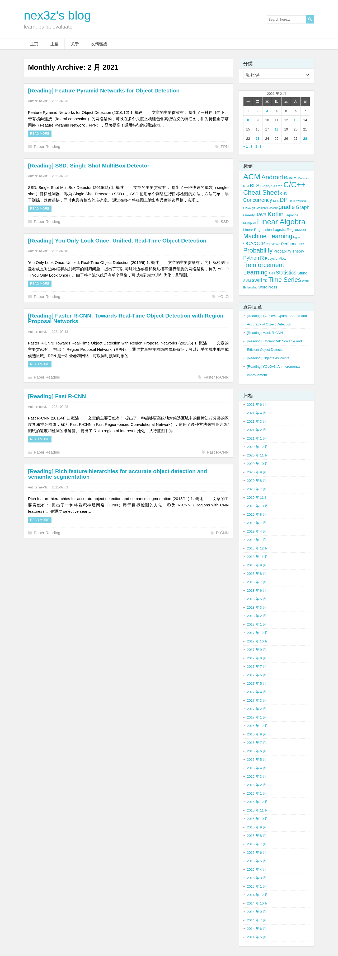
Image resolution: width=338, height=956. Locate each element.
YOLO (223, 296)
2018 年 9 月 (256, 565)
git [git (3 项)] (253, 207)
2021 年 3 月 (256, 421)
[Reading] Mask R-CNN (265, 333)
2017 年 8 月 (256, 658)
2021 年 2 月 (256, 430)
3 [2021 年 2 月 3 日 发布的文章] (267, 111)
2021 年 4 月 (256, 413)
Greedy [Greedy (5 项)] (249, 215)
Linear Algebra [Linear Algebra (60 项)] (281, 221)
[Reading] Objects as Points (268, 358)
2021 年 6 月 (256, 405)
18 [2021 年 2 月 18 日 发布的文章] (276, 129)
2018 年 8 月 (256, 574)
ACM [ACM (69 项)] (251, 176)
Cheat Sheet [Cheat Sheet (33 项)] (261, 192)
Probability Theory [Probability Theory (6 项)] (289, 251)
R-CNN (222, 532)
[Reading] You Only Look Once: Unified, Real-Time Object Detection (117, 240)
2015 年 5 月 (256, 861)
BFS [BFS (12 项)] (255, 185)
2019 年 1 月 (256, 540)
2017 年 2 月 (256, 709)
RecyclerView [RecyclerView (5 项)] (275, 258)
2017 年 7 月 (256, 667)
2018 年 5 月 (256, 599)
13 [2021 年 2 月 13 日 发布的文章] (295, 120)
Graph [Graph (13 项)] (302, 207)
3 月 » (260, 146)
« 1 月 (247, 146)
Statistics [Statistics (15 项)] (286, 273)
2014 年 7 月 (256, 920)
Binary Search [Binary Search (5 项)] (271, 186)
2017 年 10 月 (257, 641)
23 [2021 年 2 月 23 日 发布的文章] (257, 139)
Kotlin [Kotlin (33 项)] (275, 214)
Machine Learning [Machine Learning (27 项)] (267, 236)
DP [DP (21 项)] (284, 200)
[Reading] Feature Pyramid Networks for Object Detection (104, 90)
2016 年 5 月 (256, 760)
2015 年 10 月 (257, 819)
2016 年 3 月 (256, 776)
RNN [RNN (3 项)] (272, 273)
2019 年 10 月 (257, 506)
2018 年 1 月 (256, 624)
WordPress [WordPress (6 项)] (268, 287)
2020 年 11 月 (257, 455)
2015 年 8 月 (256, 836)
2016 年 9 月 (256, 734)
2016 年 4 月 (256, 768)
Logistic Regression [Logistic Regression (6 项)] (289, 229)
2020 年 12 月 (257, 447)
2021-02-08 (60, 407)
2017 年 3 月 (256, 700)
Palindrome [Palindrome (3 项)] (273, 244)
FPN (225, 146)
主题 (54, 44)
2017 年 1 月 (256, 717)
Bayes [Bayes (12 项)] (290, 177)
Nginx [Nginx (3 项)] (296, 237)
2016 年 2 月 (256, 785)
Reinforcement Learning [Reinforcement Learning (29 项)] (263, 268)
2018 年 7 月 (256, 582)
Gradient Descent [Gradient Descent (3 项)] (267, 207)
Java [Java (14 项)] (261, 214)
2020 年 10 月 (257, 464)
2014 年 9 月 (256, 912)
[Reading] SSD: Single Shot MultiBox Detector (88, 165)
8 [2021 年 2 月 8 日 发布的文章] (248, 120)
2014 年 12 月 (257, 895)
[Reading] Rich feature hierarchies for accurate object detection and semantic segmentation (117, 474)
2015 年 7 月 (256, 844)
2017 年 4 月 (256, 692)
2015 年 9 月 (256, 827)
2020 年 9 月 (256, 472)
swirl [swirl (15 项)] (257, 280)
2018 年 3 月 (256, 607)
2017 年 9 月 (256, 650)
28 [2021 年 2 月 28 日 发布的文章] (305, 139)
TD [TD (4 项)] (265, 281)
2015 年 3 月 (256, 878)
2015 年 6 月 (256, 853)
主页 (34, 44)
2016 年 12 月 (257, 726)
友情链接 (99, 44)
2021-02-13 (60, 332)
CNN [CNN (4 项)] (283, 193)
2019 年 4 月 (256, 531)
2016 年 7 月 (256, 743)
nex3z (43, 101)
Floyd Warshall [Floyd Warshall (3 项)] (298, 200)
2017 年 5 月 (256, 683)
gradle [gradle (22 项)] (287, 207)
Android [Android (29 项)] (272, 177)
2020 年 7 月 (256, 489)
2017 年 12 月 (257, 633)
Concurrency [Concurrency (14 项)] (257, 200)
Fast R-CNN (218, 452)
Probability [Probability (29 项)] (258, 250)
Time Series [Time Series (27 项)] (284, 279)
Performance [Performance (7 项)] (292, 243)
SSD (224, 221)
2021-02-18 (60, 251)
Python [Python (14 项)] (251, 258)
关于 (75, 44)
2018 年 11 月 (257, 557)
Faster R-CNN (216, 377)
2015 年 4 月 (256, 869)
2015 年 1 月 (256, 886)
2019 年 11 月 (257, 498)
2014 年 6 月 (256, 929)
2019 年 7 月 (256, 523)
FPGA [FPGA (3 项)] (247, 207)
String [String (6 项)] (302, 273)
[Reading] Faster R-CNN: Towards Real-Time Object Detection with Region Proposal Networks (125, 318)
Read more (39, 134)
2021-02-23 (60, 176)
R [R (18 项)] (262, 258)
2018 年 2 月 (256, 616)
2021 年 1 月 (256, 438)
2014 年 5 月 (256, 937)
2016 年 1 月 (256, 793)
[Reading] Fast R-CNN (57, 396)
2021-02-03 (60, 487)
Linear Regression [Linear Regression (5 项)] (257, 230)
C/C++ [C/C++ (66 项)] (294, 184)
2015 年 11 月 (257, 810)
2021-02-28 (60, 101)
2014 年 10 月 (257, 903)
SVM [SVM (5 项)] (247, 281)
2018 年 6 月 (256, 591)
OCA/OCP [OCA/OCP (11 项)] (254, 243)
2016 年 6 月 (256, 751)
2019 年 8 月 (256, 514)
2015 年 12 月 (257, 802)
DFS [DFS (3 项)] (276, 200)
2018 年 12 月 (257, 548)
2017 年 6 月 (256, 675)
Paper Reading (47, 146)
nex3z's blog (57, 15)
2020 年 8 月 (256, 481)
